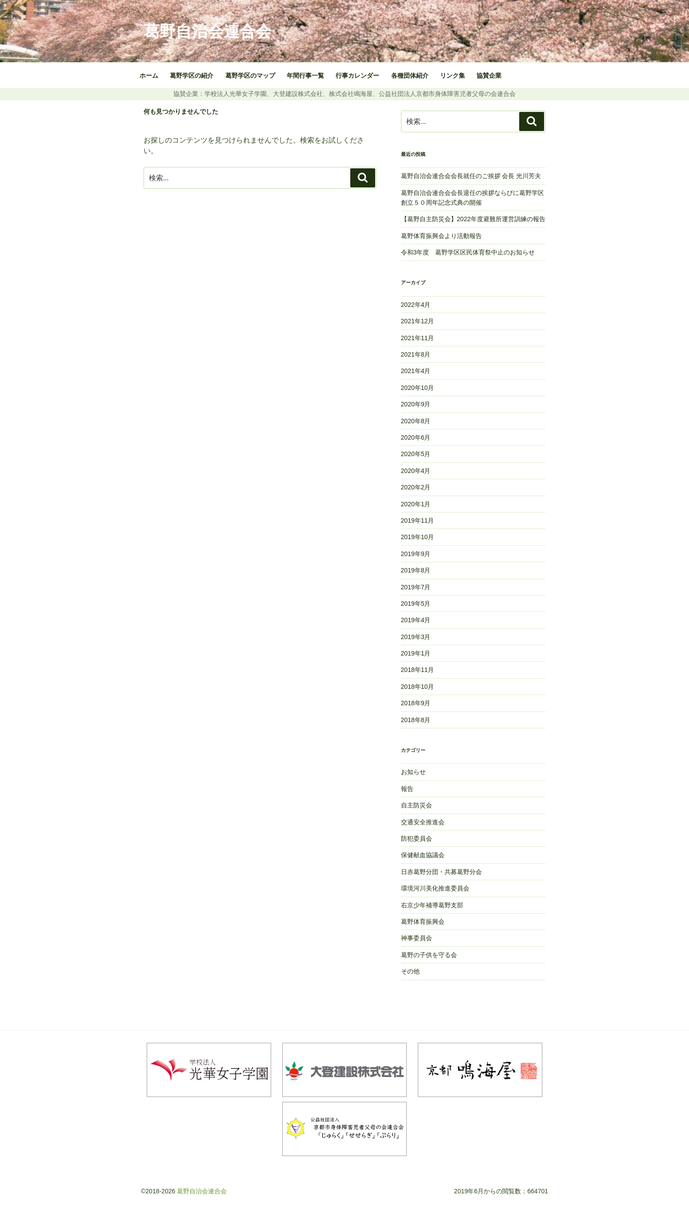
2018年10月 (417, 686)
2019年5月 (416, 603)
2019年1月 (416, 653)
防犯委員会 (416, 838)
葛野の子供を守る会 (429, 954)
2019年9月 (416, 553)
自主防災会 (416, 805)
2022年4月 (416, 304)
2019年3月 (416, 636)
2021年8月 (416, 354)
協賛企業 (489, 75)
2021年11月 (417, 338)
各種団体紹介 (410, 75)
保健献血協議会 (423, 854)
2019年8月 (416, 570)
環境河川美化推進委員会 (435, 888)
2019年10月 (417, 536)
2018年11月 (417, 669)
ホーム (149, 75)
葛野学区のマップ (250, 75)
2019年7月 (416, 587)
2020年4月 (416, 470)
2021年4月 (416, 370)
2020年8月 (416, 421)
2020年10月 (417, 387)
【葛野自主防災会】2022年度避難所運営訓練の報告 (473, 219)
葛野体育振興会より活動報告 (441, 235)
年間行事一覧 (305, 75)
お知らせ (413, 771)
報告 (407, 788)
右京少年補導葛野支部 (432, 905)
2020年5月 (416, 453)
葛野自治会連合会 (208, 31)
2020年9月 (416, 404)
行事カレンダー (357, 75)
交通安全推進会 (423, 822)
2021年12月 (417, 321)
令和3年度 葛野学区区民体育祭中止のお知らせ (468, 252)
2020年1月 (416, 504)
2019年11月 (417, 520)
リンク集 (452, 75)
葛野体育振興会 (423, 921)
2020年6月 (416, 437)
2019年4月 (416, 620)
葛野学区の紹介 (191, 75)
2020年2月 (416, 487)
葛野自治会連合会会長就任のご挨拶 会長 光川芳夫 (472, 175)
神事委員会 (416, 938)
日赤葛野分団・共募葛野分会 (441, 871)
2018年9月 (416, 703)
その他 (410, 971)
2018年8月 (416, 719)
